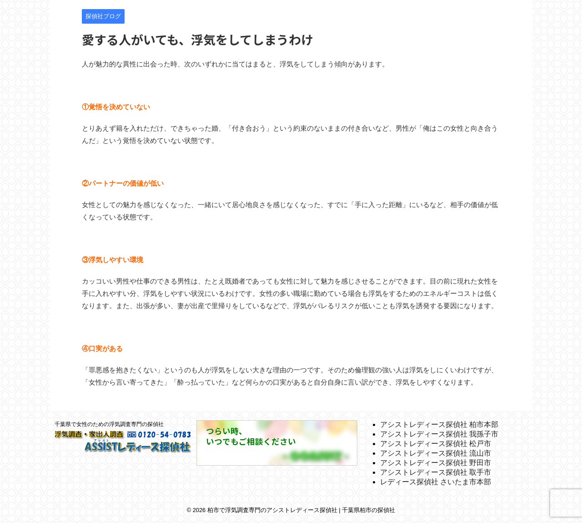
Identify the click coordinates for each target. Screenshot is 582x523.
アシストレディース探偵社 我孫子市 (439, 434)
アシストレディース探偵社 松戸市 (435, 443)
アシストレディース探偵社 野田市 (435, 463)
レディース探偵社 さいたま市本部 (435, 482)
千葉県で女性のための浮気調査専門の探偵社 (109, 424)
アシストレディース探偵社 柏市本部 (439, 424)
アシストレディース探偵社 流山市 (435, 453)
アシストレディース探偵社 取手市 (435, 472)
